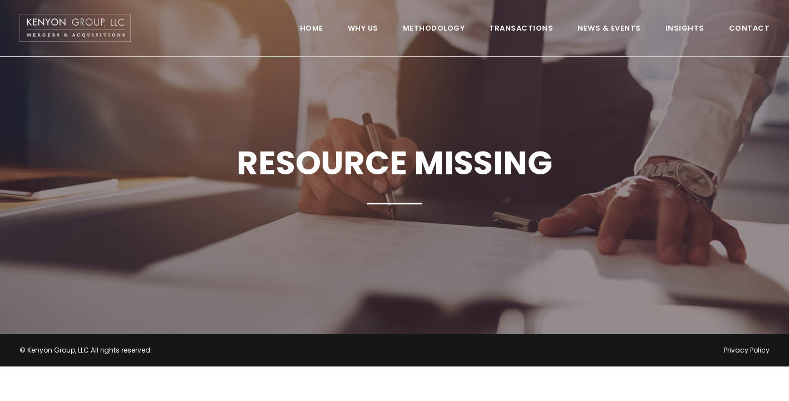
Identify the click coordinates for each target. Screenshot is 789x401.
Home (311, 28)
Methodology (434, 28)
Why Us (363, 28)
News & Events (609, 28)
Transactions (521, 28)
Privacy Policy (747, 350)
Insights (684, 28)
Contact (749, 28)
